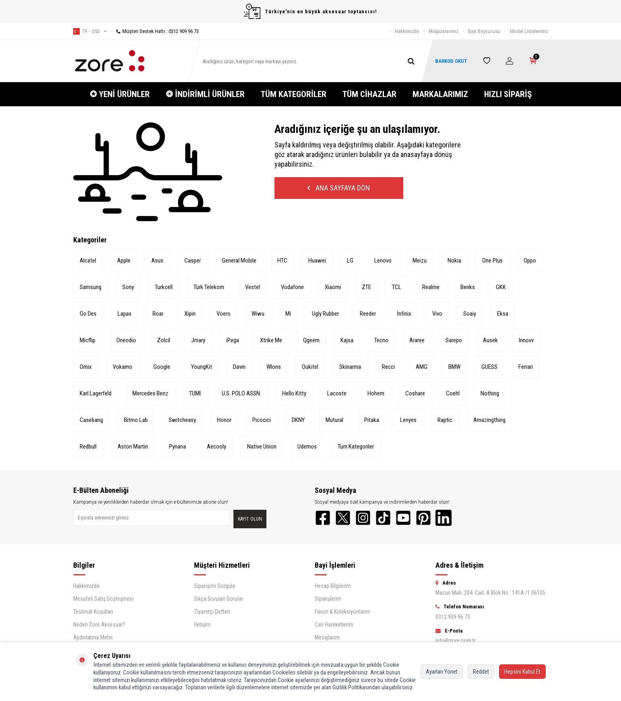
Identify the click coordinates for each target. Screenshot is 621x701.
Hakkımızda (407, 31)
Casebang (91, 420)
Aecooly (216, 446)
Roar (158, 313)
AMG (421, 366)
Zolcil (163, 340)
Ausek (490, 340)
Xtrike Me (271, 340)
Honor (224, 420)
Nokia (454, 260)
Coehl (453, 393)
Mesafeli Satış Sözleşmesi (103, 599)
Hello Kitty (294, 393)
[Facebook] (323, 518)
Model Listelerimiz (529, 31)
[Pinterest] (423, 518)
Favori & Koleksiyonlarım (342, 611)
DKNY (298, 420)
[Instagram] (363, 518)
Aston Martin (133, 446)
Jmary (198, 340)
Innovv (526, 340)
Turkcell (164, 287)
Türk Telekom (209, 287)
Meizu (420, 260)
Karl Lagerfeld (95, 393)
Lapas (125, 313)
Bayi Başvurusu (484, 31)
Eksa (502, 313)
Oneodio (126, 340)
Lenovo (383, 260)
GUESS (489, 366)
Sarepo (454, 340)
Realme (430, 287)
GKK (501, 287)
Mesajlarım (327, 637)
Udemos (307, 446)
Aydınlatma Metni (93, 637)
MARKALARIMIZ (440, 94)
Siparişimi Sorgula (214, 586)
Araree (417, 340)
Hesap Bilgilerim (333, 586)
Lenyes (408, 420)
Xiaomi (333, 287)
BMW (454, 366)
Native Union (261, 446)
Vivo (437, 313)
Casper (192, 260)
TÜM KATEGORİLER (293, 94)
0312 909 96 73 (452, 617)
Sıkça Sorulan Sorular (218, 599)
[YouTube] (403, 518)
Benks (467, 287)
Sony (128, 287)
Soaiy (469, 313)
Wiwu (258, 313)
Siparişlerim (328, 599)
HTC (282, 260)
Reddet (481, 671)
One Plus (492, 260)
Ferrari (525, 366)
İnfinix (404, 313)
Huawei (317, 260)
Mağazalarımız (443, 31)
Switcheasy (182, 420)
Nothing (490, 393)
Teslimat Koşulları (93, 611)
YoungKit (201, 366)
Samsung (90, 287)
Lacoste (337, 393)
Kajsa (346, 340)
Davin (239, 366)
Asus (157, 260)
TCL (396, 287)
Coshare (415, 393)
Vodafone (292, 287)
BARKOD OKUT (451, 61)
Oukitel (310, 366)
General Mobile (239, 260)
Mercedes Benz (150, 393)
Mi (288, 313)
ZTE (366, 287)
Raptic (444, 420)
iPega (232, 340)
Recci (388, 366)
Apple (123, 260)
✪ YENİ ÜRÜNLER (120, 94)
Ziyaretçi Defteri (212, 611)
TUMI (195, 393)
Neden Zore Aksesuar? (99, 624)
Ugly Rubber (325, 313)
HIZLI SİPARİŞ (508, 94)
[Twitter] (343, 518)
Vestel (252, 287)
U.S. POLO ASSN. (241, 393)
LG (350, 260)
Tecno (381, 340)
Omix (86, 366)
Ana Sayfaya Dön (338, 188)
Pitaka (371, 420)
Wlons (273, 366)
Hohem (375, 393)
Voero (224, 313)
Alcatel (88, 260)
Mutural (334, 420)
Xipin (190, 313)
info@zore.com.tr (455, 640)
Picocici (261, 420)
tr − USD (90, 31)
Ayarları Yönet (442, 671)
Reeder (368, 313)
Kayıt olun (250, 519)
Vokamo (122, 366)
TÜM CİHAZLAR (369, 94)
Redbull (88, 446)
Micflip (87, 340)
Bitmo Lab (136, 420)
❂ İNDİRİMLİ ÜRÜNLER (205, 94)
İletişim (202, 624)
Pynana (177, 446)
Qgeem (311, 340)
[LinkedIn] (443, 518)
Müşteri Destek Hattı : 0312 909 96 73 (155, 31)
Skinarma (350, 366)
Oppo (530, 260)
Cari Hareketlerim (334, 624)
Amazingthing (489, 420)
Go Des (88, 313)
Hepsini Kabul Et (522, 671)
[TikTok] (383, 518)
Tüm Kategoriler (356, 446)
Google (161, 366)
